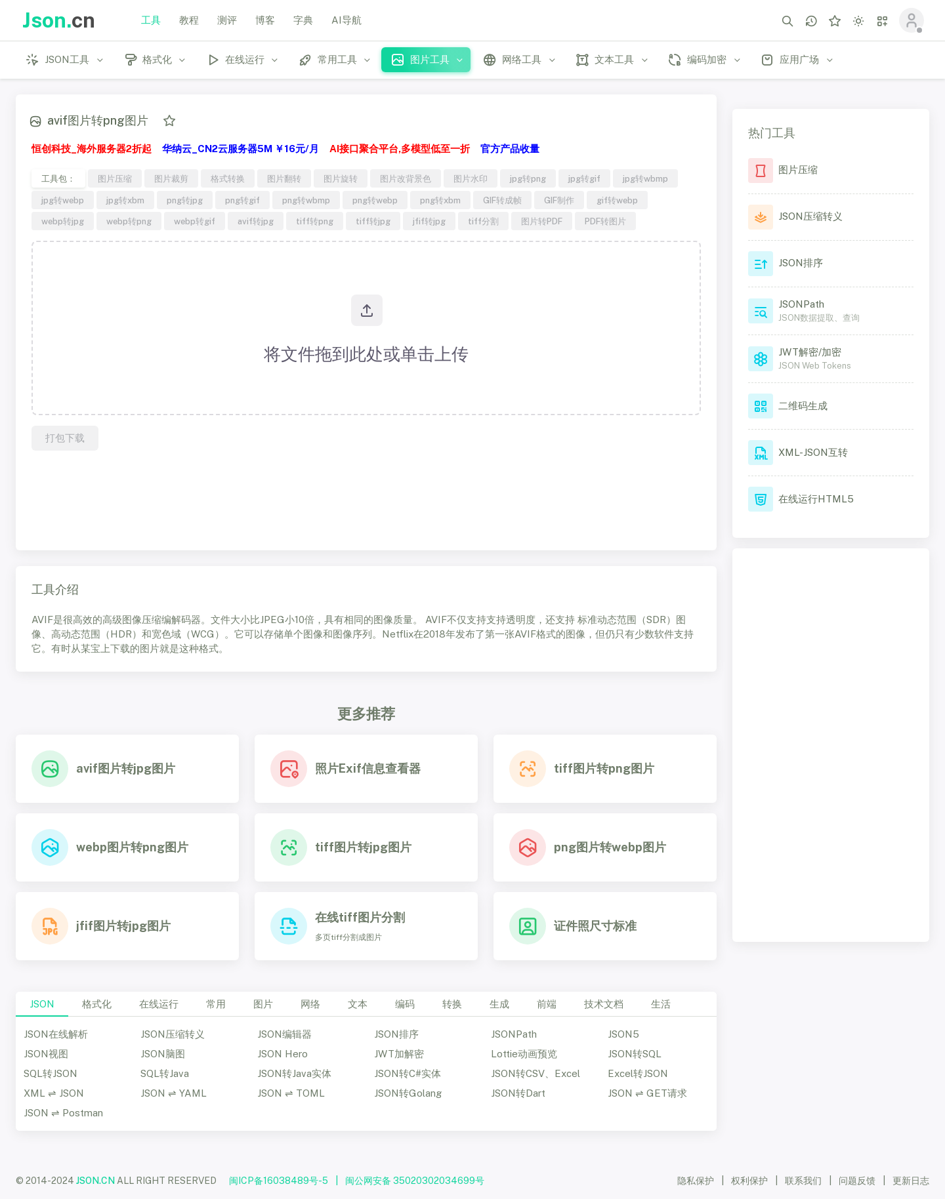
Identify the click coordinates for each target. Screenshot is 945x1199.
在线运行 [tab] (158, 1003)
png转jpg (185, 200)
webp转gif (194, 221)
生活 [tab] (661, 1003)
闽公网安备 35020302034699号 (414, 1180)
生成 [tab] (499, 1003)
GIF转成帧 (502, 200)
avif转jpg (256, 221)
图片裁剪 (171, 179)
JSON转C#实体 (407, 1073)
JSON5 (623, 1034)
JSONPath (514, 1034)
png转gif (242, 200)
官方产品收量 (509, 148)
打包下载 (65, 437)
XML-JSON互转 (813, 452)
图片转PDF (541, 221)
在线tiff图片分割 (360, 917)
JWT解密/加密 (809, 351)
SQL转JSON (50, 1073)
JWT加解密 (399, 1053)
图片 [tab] (263, 1003)
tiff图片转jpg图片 (363, 847)
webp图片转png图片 (132, 847)
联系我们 (803, 1180)
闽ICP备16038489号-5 (278, 1180)
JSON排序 (396, 1034)
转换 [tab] (452, 1003)
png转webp (375, 200)
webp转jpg (62, 221)
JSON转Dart (518, 1093)
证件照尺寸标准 (595, 926)
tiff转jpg (373, 221)
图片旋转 (341, 179)
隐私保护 (695, 1180)
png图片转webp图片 (610, 847)
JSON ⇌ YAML (173, 1093)
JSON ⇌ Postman (63, 1112)
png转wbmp (306, 200)
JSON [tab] (42, 1003)
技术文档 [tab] (603, 1003)
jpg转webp (62, 200)
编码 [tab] (405, 1003)
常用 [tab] (216, 1003)
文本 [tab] (358, 1003)
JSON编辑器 (284, 1034)
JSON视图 (46, 1053)
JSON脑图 (162, 1053)
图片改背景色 (405, 179)
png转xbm (440, 200)
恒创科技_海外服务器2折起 (92, 148)
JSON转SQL (635, 1053)
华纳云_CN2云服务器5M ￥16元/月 (240, 148)
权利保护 (749, 1180)
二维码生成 (803, 405)
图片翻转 (284, 179)
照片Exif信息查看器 (368, 768)
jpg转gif (584, 179)
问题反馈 (857, 1180)
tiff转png (314, 221)
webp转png (129, 221)
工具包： (58, 179)
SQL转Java (164, 1073)
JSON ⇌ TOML (291, 1093)
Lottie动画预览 (524, 1053)
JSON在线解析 (56, 1034)
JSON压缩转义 (172, 1034)
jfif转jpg (429, 221)
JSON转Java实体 (294, 1073)
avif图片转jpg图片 (125, 768)
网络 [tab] (310, 1003)
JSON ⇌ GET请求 (647, 1093)
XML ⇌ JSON (54, 1093)
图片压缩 (115, 179)
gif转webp (617, 200)
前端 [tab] (546, 1003)
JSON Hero (282, 1053)
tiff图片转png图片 (604, 768)
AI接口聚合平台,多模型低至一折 (399, 148)
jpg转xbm (125, 200)
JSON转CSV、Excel (535, 1073)
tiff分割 (483, 221)
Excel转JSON (638, 1073)
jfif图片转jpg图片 (123, 926)
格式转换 (228, 179)
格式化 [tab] (97, 1003)
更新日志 (910, 1180)
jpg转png (528, 179)
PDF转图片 (605, 221)
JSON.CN (95, 1180)
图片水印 (470, 179)
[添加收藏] (169, 120)
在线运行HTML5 (816, 498)
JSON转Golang (408, 1093)
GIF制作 (559, 200)
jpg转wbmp (645, 179)
